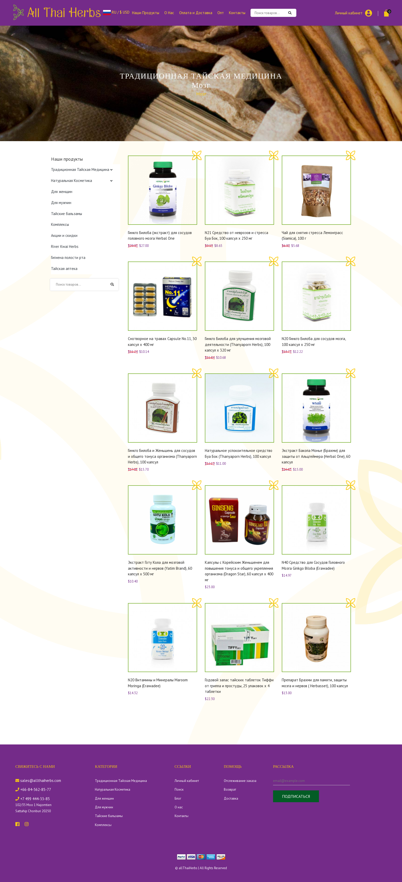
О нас (179, 807)
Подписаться (296, 796)
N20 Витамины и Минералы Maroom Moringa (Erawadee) (158, 682)
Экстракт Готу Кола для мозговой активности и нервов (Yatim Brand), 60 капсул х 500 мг (160, 568)
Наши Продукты (145, 12)
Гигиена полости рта (68, 257)
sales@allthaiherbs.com (38, 780)
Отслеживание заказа (240, 781)
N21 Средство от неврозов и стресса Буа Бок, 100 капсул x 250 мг (236, 235)
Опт (220, 12)
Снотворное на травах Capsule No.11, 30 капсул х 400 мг (162, 341)
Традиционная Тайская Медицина (80, 169)
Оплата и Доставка (195, 12)
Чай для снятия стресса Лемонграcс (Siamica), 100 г (312, 235)
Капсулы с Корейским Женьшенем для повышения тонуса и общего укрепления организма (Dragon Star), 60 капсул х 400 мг (239, 571)
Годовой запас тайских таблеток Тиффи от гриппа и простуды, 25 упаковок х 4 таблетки (239, 685)
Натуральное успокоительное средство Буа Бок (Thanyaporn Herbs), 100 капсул (238, 453)
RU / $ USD (116, 12)
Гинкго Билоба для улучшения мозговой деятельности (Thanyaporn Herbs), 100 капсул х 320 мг (238, 344)
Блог (178, 798)
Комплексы (60, 224)
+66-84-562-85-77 (33, 789)
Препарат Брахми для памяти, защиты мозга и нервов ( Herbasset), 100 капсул (315, 682)
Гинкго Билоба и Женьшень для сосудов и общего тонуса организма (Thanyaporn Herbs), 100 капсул (162, 456)
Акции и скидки (64, 235)
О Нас (169, 12)
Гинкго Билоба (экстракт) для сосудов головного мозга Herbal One (160, 235)
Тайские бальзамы (66, 213)
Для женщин (61, 191)
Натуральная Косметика (71, 180)
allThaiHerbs (188, 868)
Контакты (237, 12)
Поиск (179, 789)
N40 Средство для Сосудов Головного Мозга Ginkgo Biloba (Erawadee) (313, 565)
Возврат (230, 789)
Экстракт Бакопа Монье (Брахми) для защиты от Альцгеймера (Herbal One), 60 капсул (316, 456)
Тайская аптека (64, 268)
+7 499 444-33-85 (32, 798)
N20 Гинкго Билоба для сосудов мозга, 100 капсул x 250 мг (314, 341)
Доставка (231, 798)
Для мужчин (61, 202)
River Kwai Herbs (64, 246)
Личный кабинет (349, 12)
